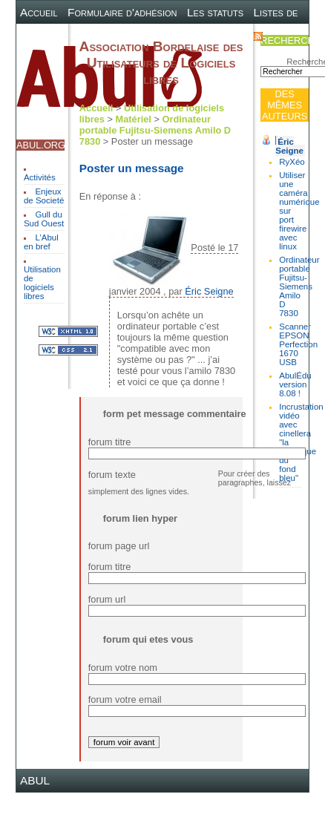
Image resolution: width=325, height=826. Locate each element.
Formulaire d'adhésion (122, 12)
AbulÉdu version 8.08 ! (295, 384)
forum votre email (125, 699)
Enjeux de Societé (44, 196)
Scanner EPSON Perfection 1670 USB (298, 344)
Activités (40, 177)
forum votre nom (122, 667)
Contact (223, 35)
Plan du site (163, 35)
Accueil (39, 12)
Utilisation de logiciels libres (42, 283)
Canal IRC (96, 35)
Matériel (133, 119)
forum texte (112, 474)
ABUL (35, 780)
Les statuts (215, 12)
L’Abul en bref (41, 242)
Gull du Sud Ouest (44, 219)
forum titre (109, 442)
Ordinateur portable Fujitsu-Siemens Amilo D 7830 (299, 286)
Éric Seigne (289, 146)
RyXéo (292, 161)
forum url (107, 599)
